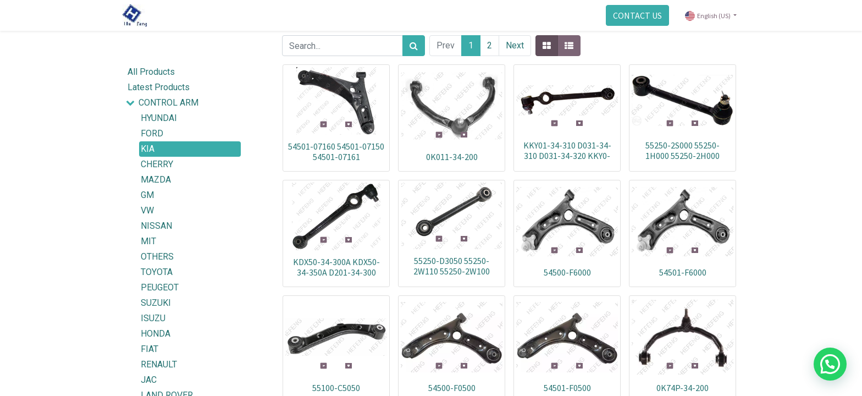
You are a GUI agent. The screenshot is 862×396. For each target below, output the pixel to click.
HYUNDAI (159, 118)
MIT (148, 241)
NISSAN (156, 226)
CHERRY (157, 164)
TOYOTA (157, 272)
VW (147, 210)
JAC (149, 380)
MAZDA (156, 179)
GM (147, 195)
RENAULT (159, 364)
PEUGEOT (160, 287)
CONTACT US (634, 15)
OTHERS (157, 256)
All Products (151, 72)
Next (515, 45)
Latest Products (159, 87)
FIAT (149, 349)
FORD (152, 133)
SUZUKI (156, 303)
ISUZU (153, 318)
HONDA (155, 333)
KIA (147, 149)
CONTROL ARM (168, 102)
